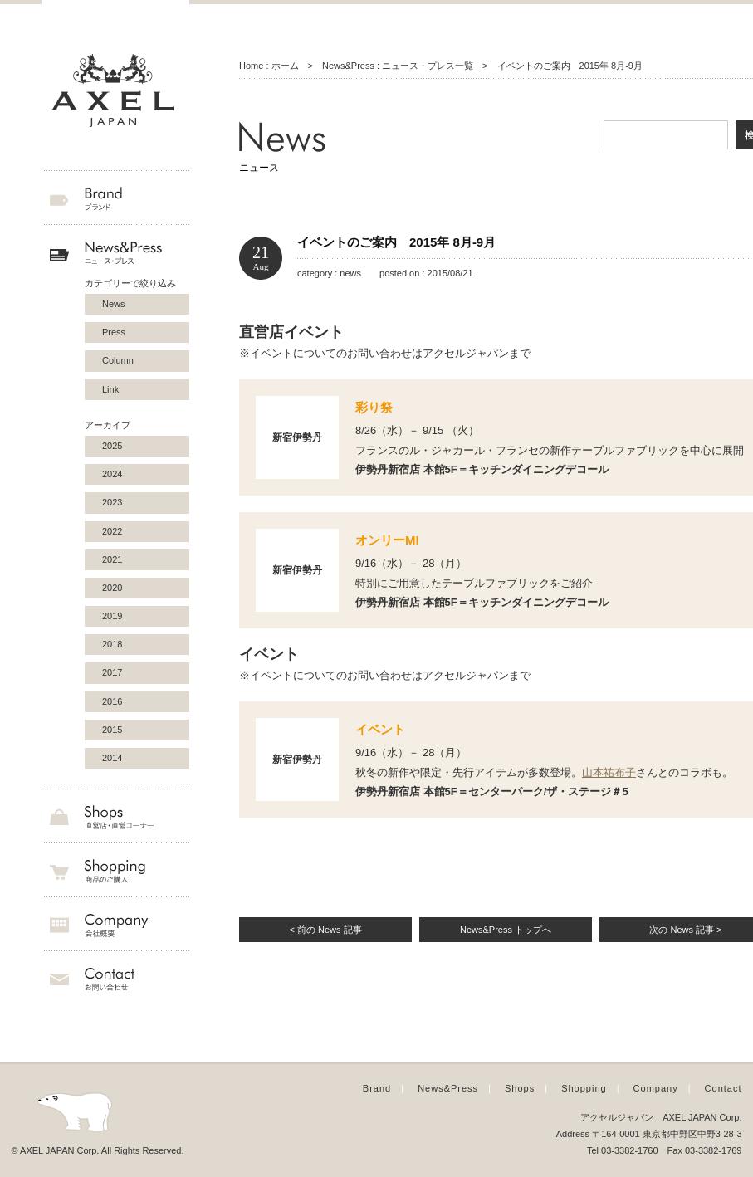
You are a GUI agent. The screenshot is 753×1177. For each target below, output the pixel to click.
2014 (112, 758)
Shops (520, 1088)
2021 (112, 559)
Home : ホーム (269, 66)
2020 (112, 588)
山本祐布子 (609, 772)
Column (118, 360)
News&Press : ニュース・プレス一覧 (397, 66)
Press (113, 332)
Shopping (584, 1088)
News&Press (448, 1088)
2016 (112, 701)
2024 (112, 474)
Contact (723, 1088)
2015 (112, 730)
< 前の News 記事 (325, 930)
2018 (112, 644)
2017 (112, 672)
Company (655, 1088)
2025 (112, 446)
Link (110, 389)
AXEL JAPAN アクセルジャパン (115, 91)
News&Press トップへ (505, 930)
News (113, 304)
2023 (112, 502)
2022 (112, 531)
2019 (112, 616)
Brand (377, 1088)
